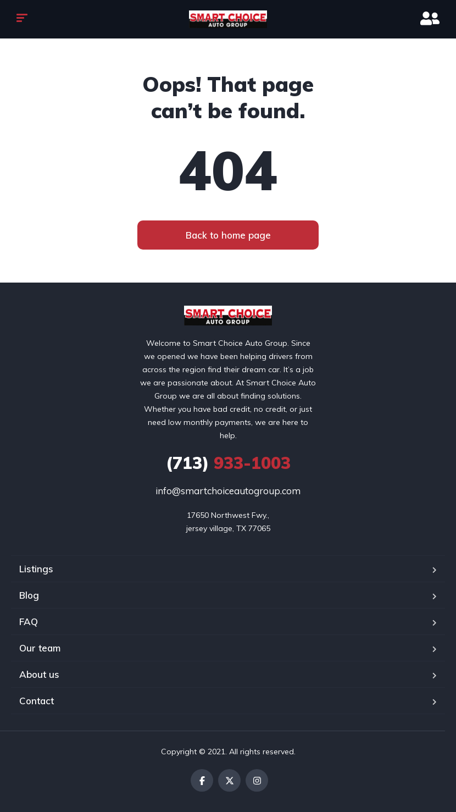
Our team (39, 648)
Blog (29, 595)
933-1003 (228, 462)
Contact (36, 700)
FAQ (28, 621)
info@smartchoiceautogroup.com (228, 490)
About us (39, 674)
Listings (36, 569)
